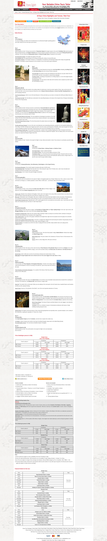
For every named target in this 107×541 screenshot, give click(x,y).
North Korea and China (52, 531)
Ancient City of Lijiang (42, 211)
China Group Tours (30, 530)
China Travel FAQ (72, 528)
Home (16, 12)
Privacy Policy (67, 533)
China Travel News (80, 528)
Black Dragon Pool (38, 234)
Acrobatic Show (57, 299)
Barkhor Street (58, 148)
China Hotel (34, 528)
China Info (65, 528)
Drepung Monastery (25, 164)
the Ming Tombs (69, 69)
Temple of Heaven (31, 52)
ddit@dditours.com (66, 538)
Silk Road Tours (34, 531)
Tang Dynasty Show (83, 86)
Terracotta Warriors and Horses (48, 107)
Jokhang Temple (48, 148)
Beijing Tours (70, 530)
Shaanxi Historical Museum (48, 91)
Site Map (52, 533)
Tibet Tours (57, 530)
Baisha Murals (59, 232)
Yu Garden (32, 318)
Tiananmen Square (40, 51)
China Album (49, 528)
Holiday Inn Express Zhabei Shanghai (40, 487)
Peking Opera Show (32, 54)
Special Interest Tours (71, 531)
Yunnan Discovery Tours (27, 12)
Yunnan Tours (63, 530)
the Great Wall (56, 69)
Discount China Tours (61, 531)
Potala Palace (41, 148)
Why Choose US (46, 533)
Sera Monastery (34, 164)
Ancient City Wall (58, 91)
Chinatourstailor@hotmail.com (45, 538)
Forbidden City (62, 51)
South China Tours (42, 531)
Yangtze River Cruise (49, 530)
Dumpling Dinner (66, 91)
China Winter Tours (77, 530)
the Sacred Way (37, 71)
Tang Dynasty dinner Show (34, 112)
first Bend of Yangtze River (43, 209)
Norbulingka (41, 164)
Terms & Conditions (59, 533)
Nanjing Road (40, 299)
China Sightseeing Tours (39, 530)
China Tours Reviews (57, 528)
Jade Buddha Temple (22, 318)
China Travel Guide (42, 528)
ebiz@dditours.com (57, 538)
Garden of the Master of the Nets (58, 405)
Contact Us (39, 533)
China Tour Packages (27, 528)
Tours (19, 12)
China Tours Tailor (53, 540)
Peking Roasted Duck (67, 52)
